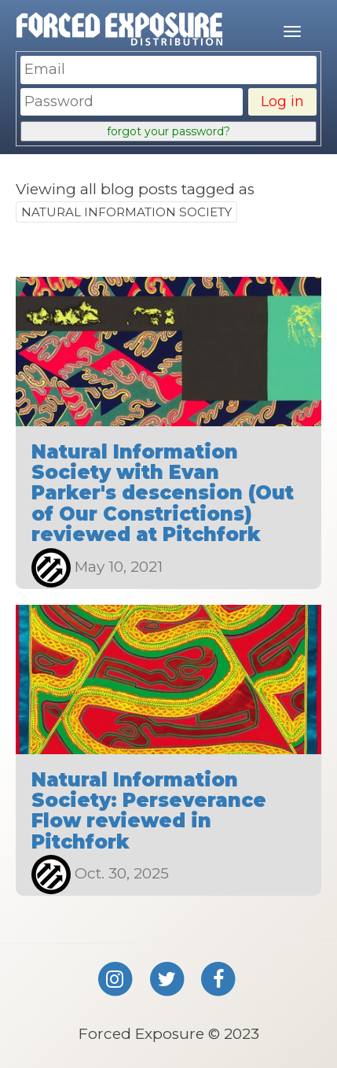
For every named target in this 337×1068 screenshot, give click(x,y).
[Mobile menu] (292, 31)
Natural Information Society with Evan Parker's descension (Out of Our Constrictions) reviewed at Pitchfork (162, 493)
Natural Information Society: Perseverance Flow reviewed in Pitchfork (148, 810)
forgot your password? (168, 131)
